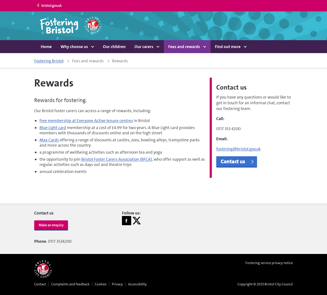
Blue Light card (52, 127)
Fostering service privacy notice (269, 263)
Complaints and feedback (70, 284)
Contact (40, 284)
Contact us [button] (237, 161)
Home (46, 46)
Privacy (117, 284)
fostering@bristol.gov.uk (238, 149)
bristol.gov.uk (49, 5)
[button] (77, 46)
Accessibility (137, 284)
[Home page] (71, 25)
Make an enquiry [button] (51, 225)
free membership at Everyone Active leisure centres (86, 120)
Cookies (101, 284)
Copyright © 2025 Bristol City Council (265, 284)
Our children (114, 46)
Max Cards (49, 140)
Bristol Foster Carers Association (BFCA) (116, 159)
